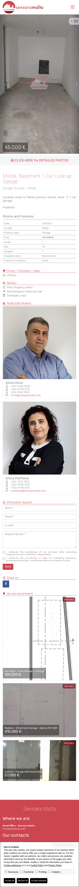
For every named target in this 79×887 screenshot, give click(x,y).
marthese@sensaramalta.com (28, 490)
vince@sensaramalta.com (26, 395)
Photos (9, 275)
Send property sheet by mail (22, 291)
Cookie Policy (37, 865)
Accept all (9, 880)
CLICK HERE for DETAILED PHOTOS (39, 160)
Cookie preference (12, 865)
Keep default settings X (65, 845)
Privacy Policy (44, 554)
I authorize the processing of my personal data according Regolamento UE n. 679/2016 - (39, 553)
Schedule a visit (14, 295)
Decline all (23, 880)
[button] (4, 84)
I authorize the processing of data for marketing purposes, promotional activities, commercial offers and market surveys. (39, 559)
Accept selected (38, 880)
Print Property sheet (18, 287)
